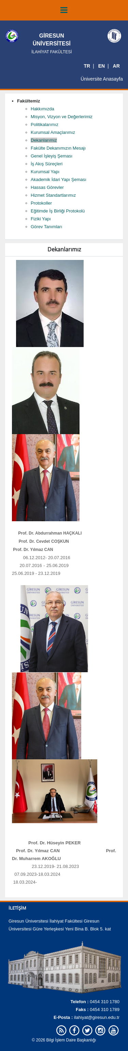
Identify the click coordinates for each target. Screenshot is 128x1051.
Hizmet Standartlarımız (53, 195)
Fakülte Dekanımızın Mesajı (58, 148)
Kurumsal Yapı (45, 171)
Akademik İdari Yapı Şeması (58, 179)
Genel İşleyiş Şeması (51, 155)
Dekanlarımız (44, 140)
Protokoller (41, 203)
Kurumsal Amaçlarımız (53, 132)
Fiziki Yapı (41, 218)
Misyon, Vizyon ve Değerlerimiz (62, 116)
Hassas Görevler (47, 187)
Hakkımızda (42, 108)
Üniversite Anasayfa (102, 79)
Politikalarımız (44, 124)
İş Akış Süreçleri (46, 163)
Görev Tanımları (46, 226)
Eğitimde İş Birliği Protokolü (58, 210)
